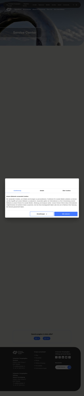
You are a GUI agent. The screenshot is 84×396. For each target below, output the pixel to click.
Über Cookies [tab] (67, 190)
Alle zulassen (66, 214)
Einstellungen (42, 214)
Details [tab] (42, 190)
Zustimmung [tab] (17, 190)
